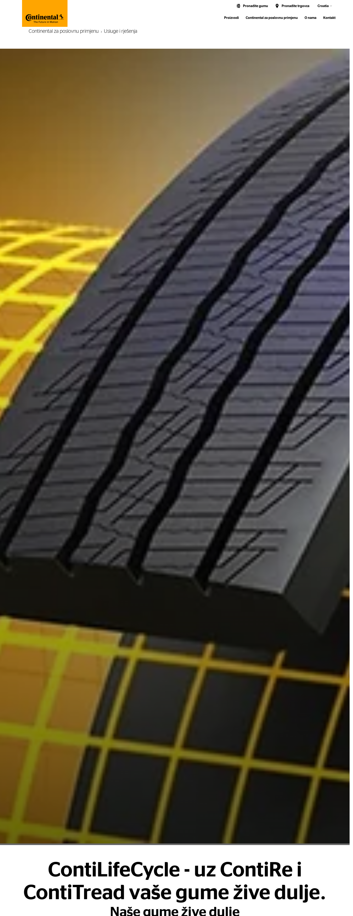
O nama (310, 18)
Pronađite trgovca (295, 6)
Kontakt (329, 18)
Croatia (323, 6)
